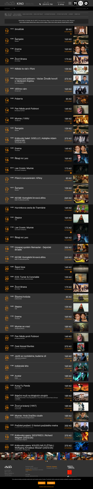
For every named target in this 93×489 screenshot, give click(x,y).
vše (6, 14)
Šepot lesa (20, 267)
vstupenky (68, 31)
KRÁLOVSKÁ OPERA (27, 14)
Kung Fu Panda (22, 386)
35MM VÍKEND (8, 15)
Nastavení (41, 483)
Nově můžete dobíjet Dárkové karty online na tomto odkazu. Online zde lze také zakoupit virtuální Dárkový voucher (46, 22)
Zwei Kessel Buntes (24, 346)
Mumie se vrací (22, 326)
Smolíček (19, 29)
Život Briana (21, 59)
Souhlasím (51, 483)
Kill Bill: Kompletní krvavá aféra (30, 198)
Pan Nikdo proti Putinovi (27, 108)
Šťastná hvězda (22, 297)
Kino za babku (17, 14)
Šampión (19, 39)
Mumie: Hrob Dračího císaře (29, 416)
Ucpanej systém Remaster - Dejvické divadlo (33, 248)
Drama (18, 49)
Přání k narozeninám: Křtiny (28, 178)
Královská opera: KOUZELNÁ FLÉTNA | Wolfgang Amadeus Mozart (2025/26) (34, 446)
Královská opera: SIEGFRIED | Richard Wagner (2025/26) (33, 436)
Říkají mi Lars (21, 158)
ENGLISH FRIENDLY (17, 15)
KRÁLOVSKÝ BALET (38, 14)
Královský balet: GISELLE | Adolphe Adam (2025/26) (35, 139)
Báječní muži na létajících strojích (31, 395)
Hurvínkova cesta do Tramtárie (30, 208)
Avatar (18, 376)
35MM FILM (77, 14)
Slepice (18, 217)
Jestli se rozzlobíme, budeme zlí (30, 356)
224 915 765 (48, 4)
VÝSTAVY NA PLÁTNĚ (62, 14)
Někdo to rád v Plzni (25, 69)
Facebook (48, 466)
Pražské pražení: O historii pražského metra (36, 425)
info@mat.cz (29, 469)
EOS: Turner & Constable (27, 277)
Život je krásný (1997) (26, 406)
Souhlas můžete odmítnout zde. (46, 486)
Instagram (54, 466)
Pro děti (10, 14)
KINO (20, 3)
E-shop (61, 4)
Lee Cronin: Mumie (24, 168)
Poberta (19, 99)
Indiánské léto (21, 366)
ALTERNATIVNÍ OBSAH (50, 14)
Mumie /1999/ (22, 118)
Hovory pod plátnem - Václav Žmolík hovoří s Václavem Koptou (36, 80)
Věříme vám (21, 89)
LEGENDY (71, 14)
